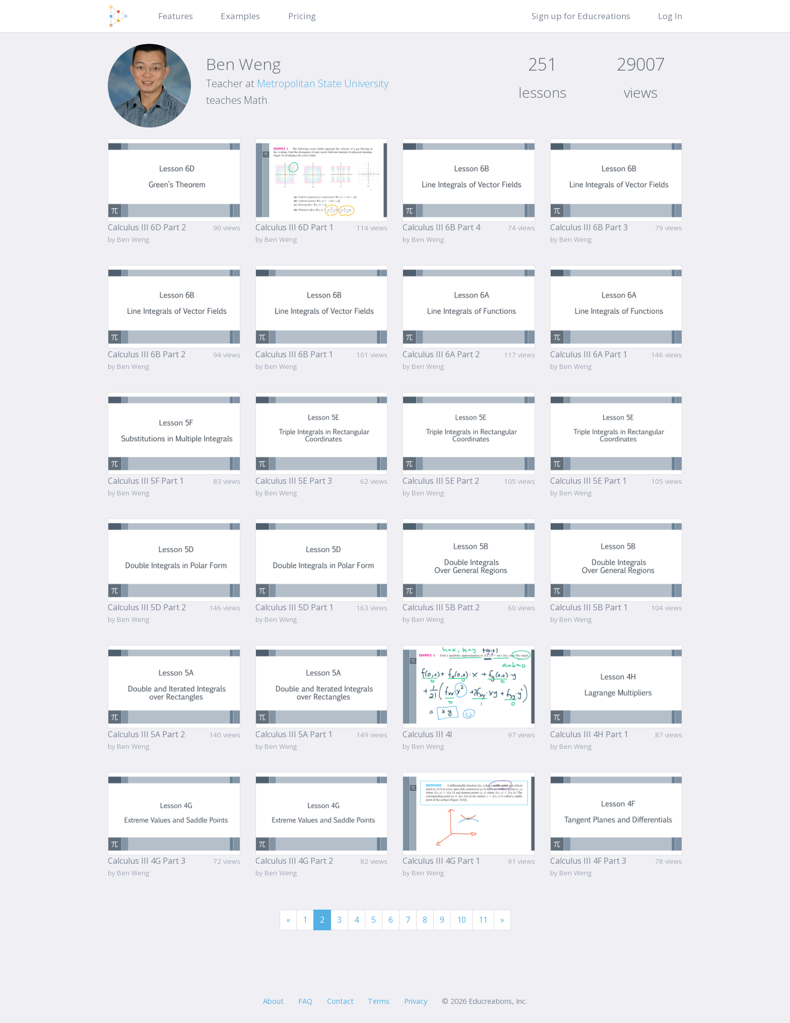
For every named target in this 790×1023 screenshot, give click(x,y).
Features (175, 16)
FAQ (305, 1001)
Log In (670, 16)
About (273, 1001)
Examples (240, 16)
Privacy (415, 1001)
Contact (340, 1001)
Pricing (302, 16)
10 (461, 919)
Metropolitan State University (322, 83)
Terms (378, 1001)
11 (483, 919)
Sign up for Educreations (581, 16)
